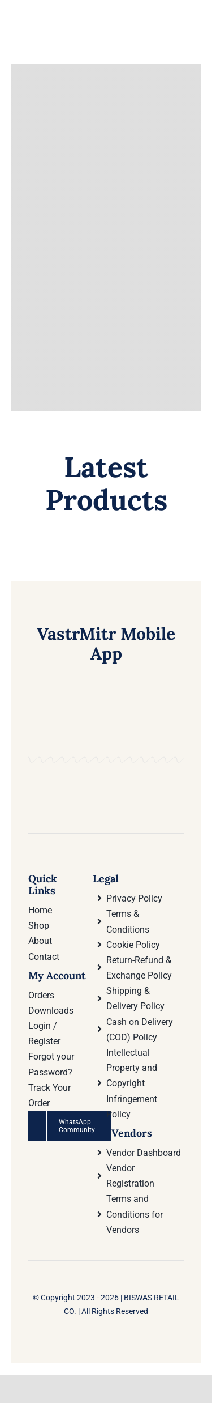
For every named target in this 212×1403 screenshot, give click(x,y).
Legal (106, 878)
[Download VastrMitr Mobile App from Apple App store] (146, 769)
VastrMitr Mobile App (106, 643)
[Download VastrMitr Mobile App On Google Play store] (65, 769)
